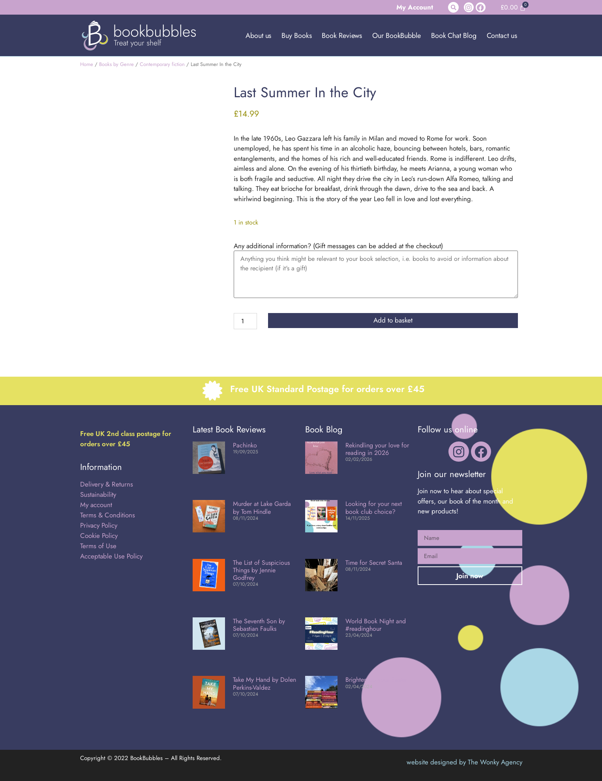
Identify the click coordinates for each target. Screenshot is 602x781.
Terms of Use (98, 546)
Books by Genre (116, 64)
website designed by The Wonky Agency (464, 762)
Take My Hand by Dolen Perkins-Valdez (264, 683)
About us (258, 35)
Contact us (502, 35)
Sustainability (98, 494)
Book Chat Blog (453, 35)
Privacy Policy (98, 525)
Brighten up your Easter (376, 679)
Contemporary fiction (162, 64)
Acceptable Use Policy (112, 556)
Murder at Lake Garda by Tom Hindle (262, 507)
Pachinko (245, 445)
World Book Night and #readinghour (375, 625)
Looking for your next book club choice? (373, 507)
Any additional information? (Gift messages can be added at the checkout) (338, 246)
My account (96, 504)
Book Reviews (342, 35)
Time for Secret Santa (373, 562)
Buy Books (296, 35)
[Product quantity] (245, 321)
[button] (453, 7)
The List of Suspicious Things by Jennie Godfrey (261, 570)
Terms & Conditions (107, 515)
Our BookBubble (396, 35)
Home (86, 64)
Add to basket (393, 320)
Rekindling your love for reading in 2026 (377, 449)
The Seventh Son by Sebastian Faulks (259, 625)
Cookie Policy (99, 535)
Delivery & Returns (106, 484)
